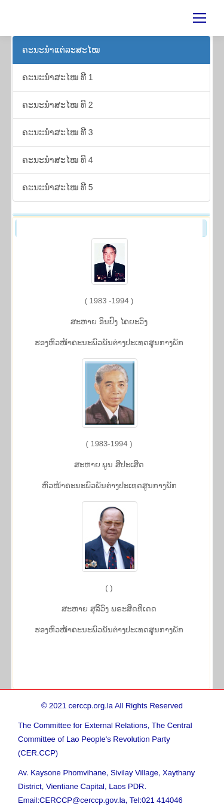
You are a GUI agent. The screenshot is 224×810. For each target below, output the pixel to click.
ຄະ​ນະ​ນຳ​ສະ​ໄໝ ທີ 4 (57, 160)
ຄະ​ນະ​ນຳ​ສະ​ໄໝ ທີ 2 (57, 104)
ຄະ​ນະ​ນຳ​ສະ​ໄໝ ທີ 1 (57, 77)
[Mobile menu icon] (199, 18)
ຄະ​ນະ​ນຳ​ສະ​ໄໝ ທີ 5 (57, 187)
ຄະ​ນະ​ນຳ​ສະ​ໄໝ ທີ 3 (57, 132)
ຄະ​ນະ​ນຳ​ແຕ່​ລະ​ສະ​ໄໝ (61, 49)
